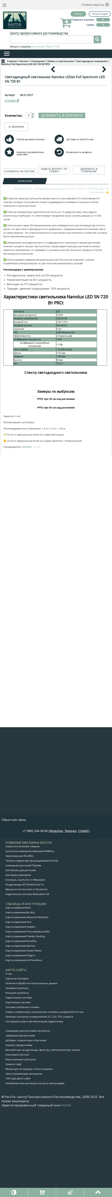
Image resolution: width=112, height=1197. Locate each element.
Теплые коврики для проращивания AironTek (31, 948)
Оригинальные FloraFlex (19, 943)
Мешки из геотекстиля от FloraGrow (26, 977)
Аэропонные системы (18, 1090)
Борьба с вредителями (18, 1133)
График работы (92, 4)
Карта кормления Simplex (20, 1014)
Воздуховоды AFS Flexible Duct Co (24, 972)
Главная (12, 61)
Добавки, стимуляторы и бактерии (25, 1128)
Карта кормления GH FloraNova (23, 1048)
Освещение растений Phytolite (23, 953)
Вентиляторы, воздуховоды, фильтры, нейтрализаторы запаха (42, 1137)
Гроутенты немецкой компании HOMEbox (29, 939)
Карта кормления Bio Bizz (20, 1000)
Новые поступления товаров (22, 934)
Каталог (24, 61)
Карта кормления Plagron (20, 1043)
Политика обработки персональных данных (31, 1071)
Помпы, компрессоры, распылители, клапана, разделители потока (44, 1099)
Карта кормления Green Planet (23, 1038)
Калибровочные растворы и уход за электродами (34, 1171)
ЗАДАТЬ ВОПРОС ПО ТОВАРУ (54, 241)
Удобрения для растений (20, 1123)
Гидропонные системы (18, 1085)
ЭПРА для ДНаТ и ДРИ (17, 1166)
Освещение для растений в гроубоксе (27, 1118)
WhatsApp (56, 918)
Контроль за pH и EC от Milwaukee (25, 967)
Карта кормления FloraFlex (20, 1029)
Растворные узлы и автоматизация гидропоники (34, 1109)
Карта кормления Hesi (18, 1009)
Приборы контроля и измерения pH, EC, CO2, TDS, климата (39, 1104)
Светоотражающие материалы (23, 1161)
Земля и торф (13, 1152)
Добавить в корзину (62, 186)
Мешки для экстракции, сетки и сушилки (29, 1156)
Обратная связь (13, 907)
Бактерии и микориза (18, 962)
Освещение (38, 61)
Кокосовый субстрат (17, 1142)
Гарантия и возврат (17, 1066)
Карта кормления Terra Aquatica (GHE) (27, 1019)
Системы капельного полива (22, 1095)
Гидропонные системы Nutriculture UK (27, 982)
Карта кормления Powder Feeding (25, 1024)
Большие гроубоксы (17, 1080)
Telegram (71, 918)
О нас (8, 1061)
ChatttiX (83, 918)
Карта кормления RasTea (20, 1033)
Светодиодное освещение (91, 61)
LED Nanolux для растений (20, 958)
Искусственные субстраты (20, 1147)
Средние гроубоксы (17, 1076)
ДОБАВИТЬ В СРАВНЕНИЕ (89, 241)
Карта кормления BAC (18, 995)
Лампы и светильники (60, 61)
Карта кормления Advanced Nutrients (27, 1005)
